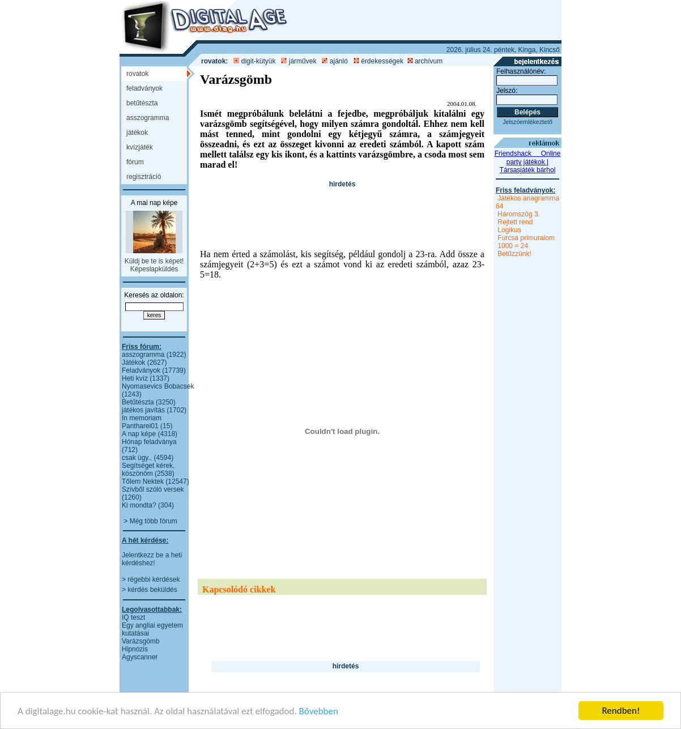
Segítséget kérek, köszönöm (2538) (148, 470)
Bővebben (318, 712)
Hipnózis (135, 649)
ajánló (339, 61)
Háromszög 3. (518, 214)
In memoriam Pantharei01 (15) (147, 422)
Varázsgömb (140, 641)
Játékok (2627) (144, 362)
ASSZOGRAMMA (147, 118)
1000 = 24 (512, 246)
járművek (303, 61)
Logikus (509, 230)
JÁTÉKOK (137, 133)
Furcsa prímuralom (526, 238)
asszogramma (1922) (154, 355)
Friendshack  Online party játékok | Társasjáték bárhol (528, 162)
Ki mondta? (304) (148, 505)
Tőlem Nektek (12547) (155, 481)
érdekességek (382, 61)
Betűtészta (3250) (149, 402)
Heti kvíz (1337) (145, 378)
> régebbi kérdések (151, 579)
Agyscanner (140, 657)
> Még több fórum (150, 521)
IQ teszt (133, 617)
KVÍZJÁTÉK (139, 147)
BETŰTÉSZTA (142, 103)
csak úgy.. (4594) (147, 458)
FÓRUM (135, 162)
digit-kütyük (258, 61)
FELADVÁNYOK (144, 88)
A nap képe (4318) (149, 434)
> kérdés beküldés (149, 590)
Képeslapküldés (154, 269)
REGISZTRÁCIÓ (143, 177)
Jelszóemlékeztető (527, 121)
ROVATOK (137, 74)
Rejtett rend (515, 222)
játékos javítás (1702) (154, 410)
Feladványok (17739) (154, 370)
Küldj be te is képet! (154, 261)
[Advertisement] (351, 212)
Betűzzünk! (514, 254)
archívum (428, 61)
